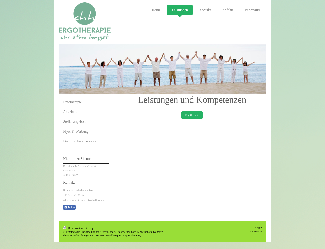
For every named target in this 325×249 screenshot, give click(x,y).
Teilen (69, 207)
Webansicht (255, 231)
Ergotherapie (192, 115)
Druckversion (73, 228)
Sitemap (89, 228)
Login (258, 227)
